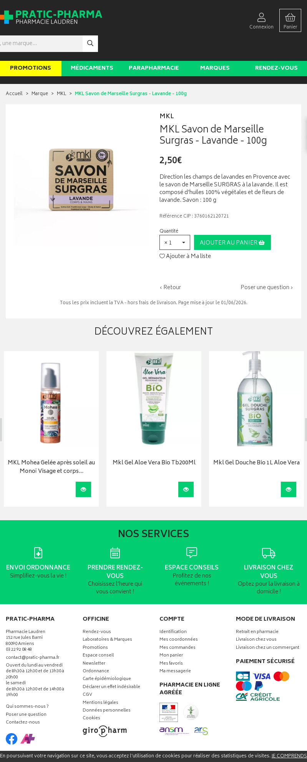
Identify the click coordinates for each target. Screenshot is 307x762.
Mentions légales (100, 680)
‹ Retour (170, 265)
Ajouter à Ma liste (185, 234)
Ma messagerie (175, 649)
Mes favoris (171, 641)
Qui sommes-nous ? (27, 684)
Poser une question (26, 692)
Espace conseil (98, 633)
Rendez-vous (276, 45)
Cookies (91, 696)
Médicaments (92, 45)
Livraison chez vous (256, 617)
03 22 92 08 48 (19, 627)
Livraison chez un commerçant (267, 625)
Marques (215, 45)
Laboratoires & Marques (107, 617)
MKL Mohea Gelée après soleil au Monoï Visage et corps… (51, 444)
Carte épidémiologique (107, 656)
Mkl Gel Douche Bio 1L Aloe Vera (256, 440)
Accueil (14, 71)
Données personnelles (107, 688)
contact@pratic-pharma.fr (32, 636)
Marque (40, 71)
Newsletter (94, 641)
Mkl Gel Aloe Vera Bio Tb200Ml (154, 440)
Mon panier (171, 633)
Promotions (30, 45)
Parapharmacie (154, 45)
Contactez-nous (23, 700)
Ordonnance (96, 649)
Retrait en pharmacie (257, 609)
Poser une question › (267, 265)
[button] (174, 219)
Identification (173, 609)
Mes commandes (177, 625)
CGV (87, 672)
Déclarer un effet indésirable (111, 665)
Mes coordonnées (178, 617)
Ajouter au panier (232, 220)
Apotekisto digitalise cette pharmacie (236, 743)
